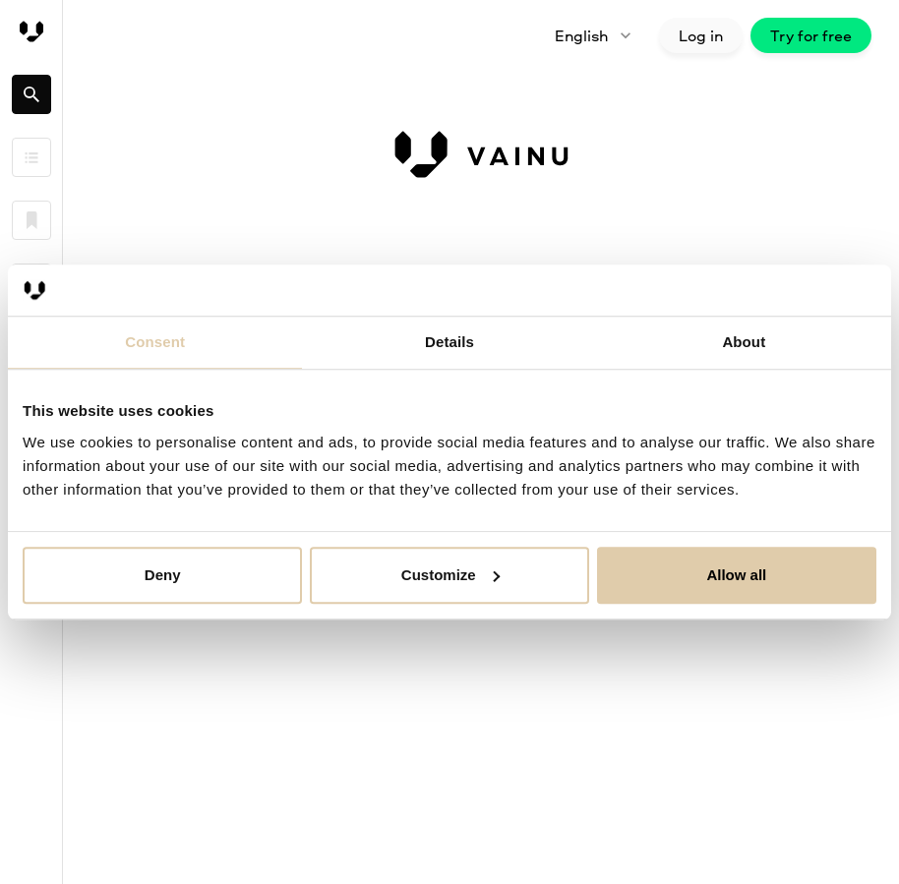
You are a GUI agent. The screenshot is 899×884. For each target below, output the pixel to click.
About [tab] (743, 341)
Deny (163, 574)
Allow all (736, 574)
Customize (450, 574)
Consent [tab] (155, 341)
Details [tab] (449, 341)
